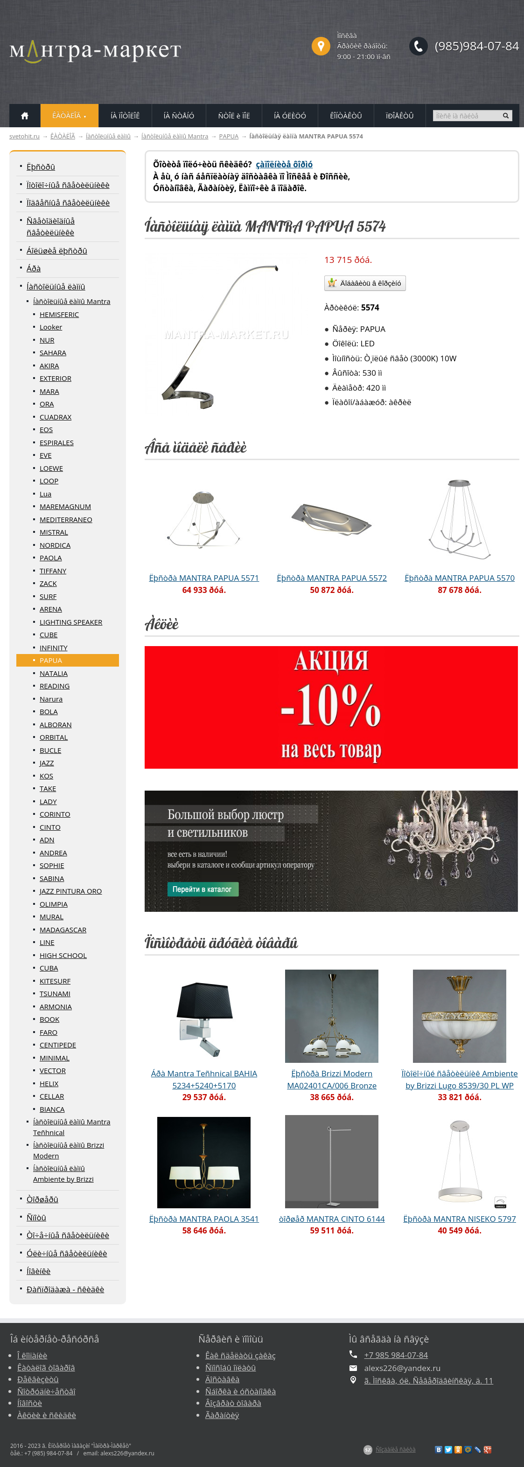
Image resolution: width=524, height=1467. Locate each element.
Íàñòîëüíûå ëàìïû (108, 136)
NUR (47, 339)
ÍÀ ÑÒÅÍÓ (179, 115)
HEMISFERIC (59, 314)
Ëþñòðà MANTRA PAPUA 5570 (460, 577)
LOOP (49, 480)
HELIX (49, 1083)
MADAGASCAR (63, 929)
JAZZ (47, 762)
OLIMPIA (54, 904)
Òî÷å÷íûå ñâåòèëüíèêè (68, 1235)
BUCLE (50, 750)
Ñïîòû (36, 1217)
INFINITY (54, 647)
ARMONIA (56, 1006)
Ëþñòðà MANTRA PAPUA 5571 (204, 577)
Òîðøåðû (42, 1199)
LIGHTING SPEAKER (71, 622)
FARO (48, 1032)
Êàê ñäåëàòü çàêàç (240, 1355)
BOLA (49, 711)
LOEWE (51, 468)
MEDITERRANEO (66, 519)
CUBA (49, 967)
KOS (46, 775)
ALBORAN (56, 724)
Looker (51, 326)
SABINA (52, 878)
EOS (46, 429)
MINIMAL (55, 1057)
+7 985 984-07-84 (396, 1355)
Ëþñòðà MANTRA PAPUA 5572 (332, 577)
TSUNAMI (55, 993)
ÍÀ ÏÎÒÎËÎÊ (125, 115)
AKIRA (49, 365)
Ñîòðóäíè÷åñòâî (46, 1391)
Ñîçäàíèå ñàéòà (395, 1449)
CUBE (48, 634)
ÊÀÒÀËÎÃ (62, 136)
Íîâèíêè (38, 1271)
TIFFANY (53, 570)
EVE (46, 455)
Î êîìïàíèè (32, 1355)
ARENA (51, 608)
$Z (368, 1450)
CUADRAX (55, 416)
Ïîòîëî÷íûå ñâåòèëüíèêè (68, 184)
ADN (47, 839)
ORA (47, 403)
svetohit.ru (24, 136)
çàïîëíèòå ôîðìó (284, 164)
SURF (48, 596)
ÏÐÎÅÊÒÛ (400, 115)
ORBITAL (54, 737)
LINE (47, 942)
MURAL (51, 916)
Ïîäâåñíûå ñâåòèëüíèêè (68, 202)
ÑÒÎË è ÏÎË (234, 115)
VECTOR (53, 1070)
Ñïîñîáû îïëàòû (230, 1367)
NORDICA (55, 545)
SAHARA (53, 352)
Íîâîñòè (29, 1403)
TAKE (48, 788)
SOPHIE (52, 865)
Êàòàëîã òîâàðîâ (46, 1367)
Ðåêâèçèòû (38, 1379)
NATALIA (54, 673)
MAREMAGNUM (65, 506)
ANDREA (53, 852)
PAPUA (229, 136)
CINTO (50, 827)
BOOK (49, 1019)
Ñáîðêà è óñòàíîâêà (240, 1391)
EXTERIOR (55, 378)
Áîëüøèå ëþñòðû (57, 250)
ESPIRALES (57, 442)
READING (55, 685)
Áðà (34, 268)
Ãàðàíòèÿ (222, 1415)
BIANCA (52, 1109)
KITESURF (55, 980)
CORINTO (55, 814)
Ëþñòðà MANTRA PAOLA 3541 (204, 1218)
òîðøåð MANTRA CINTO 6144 (332, 1218)
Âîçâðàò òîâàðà (233, 1403)
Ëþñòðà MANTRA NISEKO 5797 (459, 1218)
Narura (51, 698)
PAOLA (51, 557)
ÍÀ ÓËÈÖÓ (290, 115)
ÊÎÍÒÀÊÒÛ (346, 115)
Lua (45, 493)
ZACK (48, 583)
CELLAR (52, 1096)
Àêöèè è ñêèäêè (46, 1415)
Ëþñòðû (41, 166)
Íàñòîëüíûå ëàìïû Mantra (175, 136)
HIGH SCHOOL (63, 955)
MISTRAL (54, 532)
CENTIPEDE (58, 1044)
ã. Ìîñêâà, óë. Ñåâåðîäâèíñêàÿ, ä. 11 (429, 1380)
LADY (48, 801)
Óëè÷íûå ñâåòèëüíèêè (67, 1253)
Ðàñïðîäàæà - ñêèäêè (65, 1289)
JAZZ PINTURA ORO (71, 890)
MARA (49, 391)
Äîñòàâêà (222, 1379)
